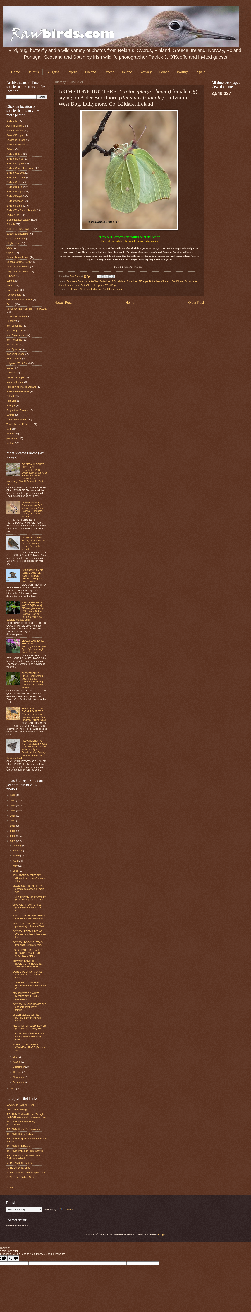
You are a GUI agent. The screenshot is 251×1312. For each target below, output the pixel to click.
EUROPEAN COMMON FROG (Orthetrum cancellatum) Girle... (28, 1036)
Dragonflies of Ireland (17, 271)
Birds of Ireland (14, 205)
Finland (90, 72)
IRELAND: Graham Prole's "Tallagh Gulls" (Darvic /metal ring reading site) (26, 1115)
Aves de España (15, 125)
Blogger (161, 1234)
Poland (164, 72)
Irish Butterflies (83, 285)
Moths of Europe (15, 377)
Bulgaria (52, 72)
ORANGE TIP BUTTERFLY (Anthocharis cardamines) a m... (28, 907)
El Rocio (10, 276)
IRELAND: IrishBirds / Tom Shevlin (24, 1151)
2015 (13, 810)
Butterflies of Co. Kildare (112, 281)
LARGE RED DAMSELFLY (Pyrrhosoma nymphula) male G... (29, 985)
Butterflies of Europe (137, 281)
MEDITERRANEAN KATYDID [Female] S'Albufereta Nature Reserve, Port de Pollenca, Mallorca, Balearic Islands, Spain (25, 611)
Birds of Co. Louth (15, 177)
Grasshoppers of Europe (19, 299)
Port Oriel (11, 400)
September (19, 1066)
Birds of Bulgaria (15, 163)
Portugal (183, 72)
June (16, 870)
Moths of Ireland (14, 382)
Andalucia (11, 121)
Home (15, 72)
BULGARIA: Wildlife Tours (20, 1104)
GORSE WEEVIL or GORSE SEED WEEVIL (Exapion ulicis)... (27, 974)
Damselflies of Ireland (17, 257)
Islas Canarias (14, 358)
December (19, 1082)
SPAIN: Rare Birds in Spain (20, 1177)
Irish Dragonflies (15, 330)
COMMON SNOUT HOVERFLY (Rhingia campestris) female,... (29, 1007)
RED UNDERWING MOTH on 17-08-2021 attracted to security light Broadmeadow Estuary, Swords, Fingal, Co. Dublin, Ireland (26, 749)
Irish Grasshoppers (16, 335)
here (122, 241)
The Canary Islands (16, 419)
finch (8, 429)
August (17, 1061)
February (18, 850)
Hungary (11, 321)
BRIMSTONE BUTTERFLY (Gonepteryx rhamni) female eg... (28, 878)
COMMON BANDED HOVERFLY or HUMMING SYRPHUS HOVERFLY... (27, 964)
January (17, 845)
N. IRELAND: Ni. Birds (18, 1167)
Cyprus (72, 72)
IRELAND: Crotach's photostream (24, 1129)
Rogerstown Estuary (17, 410)
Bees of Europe (14, 135)
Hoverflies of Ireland (17, 316)
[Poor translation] (13, 1258)
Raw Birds (75, 276)
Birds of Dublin (14, 154)
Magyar (10, 368)
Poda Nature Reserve (17, 391)
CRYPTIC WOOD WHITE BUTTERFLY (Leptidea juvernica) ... (25, 996)
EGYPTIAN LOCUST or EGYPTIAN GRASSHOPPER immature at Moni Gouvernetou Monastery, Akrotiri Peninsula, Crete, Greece (26, 474)
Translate (65, 1209)
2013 (13, 800)
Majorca (10, 372)
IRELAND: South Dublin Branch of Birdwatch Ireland (24, 1157)
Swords (10, 414)
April (15, 860)
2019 (13, 831)
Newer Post (63, 302)
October (17, 1072)
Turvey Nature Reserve (18, 424)
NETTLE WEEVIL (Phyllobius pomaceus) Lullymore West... (29, 925)
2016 (13, 815)
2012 (13, 795)
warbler (10, 443)
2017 (13, 820)
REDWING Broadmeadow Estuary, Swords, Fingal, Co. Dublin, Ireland (33, 543)
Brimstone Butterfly (77, 281)
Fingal (9, 285)
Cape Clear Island (15, 238)
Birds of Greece (14, 201)
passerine (11, 438)
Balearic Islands (14, 130)
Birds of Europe (14, 191)
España (10, 280)
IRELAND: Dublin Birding (19, 1134)
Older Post (196, 302)
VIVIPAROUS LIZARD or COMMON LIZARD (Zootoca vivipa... (28, 1047)
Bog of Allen (12, 215)
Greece (109, 72)
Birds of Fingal (14, 196)
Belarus (33, 72)
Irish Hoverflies (14, 339)
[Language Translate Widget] (24, 1209)
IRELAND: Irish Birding (18, 1146)
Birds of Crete (13, 182)
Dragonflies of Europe (18, 266)
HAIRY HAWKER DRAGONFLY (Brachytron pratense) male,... (29, 898)
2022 (13, 1088)
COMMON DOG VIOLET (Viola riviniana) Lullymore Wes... (28, 943)
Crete (9, 247)
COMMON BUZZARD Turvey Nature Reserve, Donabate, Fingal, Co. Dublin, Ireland (33, 576)
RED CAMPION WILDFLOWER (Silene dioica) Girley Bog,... (29, 1027)
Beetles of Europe (15, 139)
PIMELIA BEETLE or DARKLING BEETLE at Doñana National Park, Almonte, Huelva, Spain (34, 714)
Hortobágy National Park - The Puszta (26, 308)
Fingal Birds (12, 290)
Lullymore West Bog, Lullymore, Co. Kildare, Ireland (96, 289)
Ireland (127, 72)
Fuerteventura (13, 294)
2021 (13, 841)
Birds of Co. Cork (15, 172)
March (16, 855)
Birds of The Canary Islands (21, 210)
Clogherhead (13, 243)
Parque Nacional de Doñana (21, 386)
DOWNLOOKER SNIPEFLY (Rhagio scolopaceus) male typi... (28, 889)
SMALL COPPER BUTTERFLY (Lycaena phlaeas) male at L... (29, 917)
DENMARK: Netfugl (16, 1109)
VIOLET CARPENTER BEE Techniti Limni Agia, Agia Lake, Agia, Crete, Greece (34, 646)
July (15, 1056)
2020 (13, 836)
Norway (146, 72)
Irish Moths (12, 344)
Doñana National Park (18, 262)
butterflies (93, 281)
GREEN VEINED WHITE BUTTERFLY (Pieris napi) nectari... (27, 1017)
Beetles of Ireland (15, 144)
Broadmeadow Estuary (18, 219)
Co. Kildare (178, 281)
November (19, 1077)
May (15, 865)
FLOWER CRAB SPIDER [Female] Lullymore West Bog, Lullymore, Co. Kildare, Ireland (34, 680)
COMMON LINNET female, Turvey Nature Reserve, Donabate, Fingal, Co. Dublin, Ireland (33, 509)
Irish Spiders (13, 349)
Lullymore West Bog (105, 285)
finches (10, 433)
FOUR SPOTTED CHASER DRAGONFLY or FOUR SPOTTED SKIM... (27, 953)
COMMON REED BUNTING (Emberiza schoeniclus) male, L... (29, 934)
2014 (13, 805)
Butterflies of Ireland (160, 281)
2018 (13, 825)
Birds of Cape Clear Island (20, 168)
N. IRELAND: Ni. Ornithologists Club (25, 1172)
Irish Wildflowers (15, 354)
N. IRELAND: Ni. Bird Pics (20, 1163)
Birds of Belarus (14, 158)
